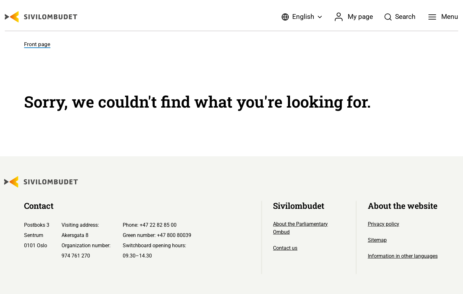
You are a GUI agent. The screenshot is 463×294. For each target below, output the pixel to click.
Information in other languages (403, 256)
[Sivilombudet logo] (41, 16)
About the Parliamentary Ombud (300, 228)
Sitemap (377, 240)
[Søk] (400, 17)
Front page (37, 44)
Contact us (285, 248)
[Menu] (443, 17)
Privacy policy (383, 224)
